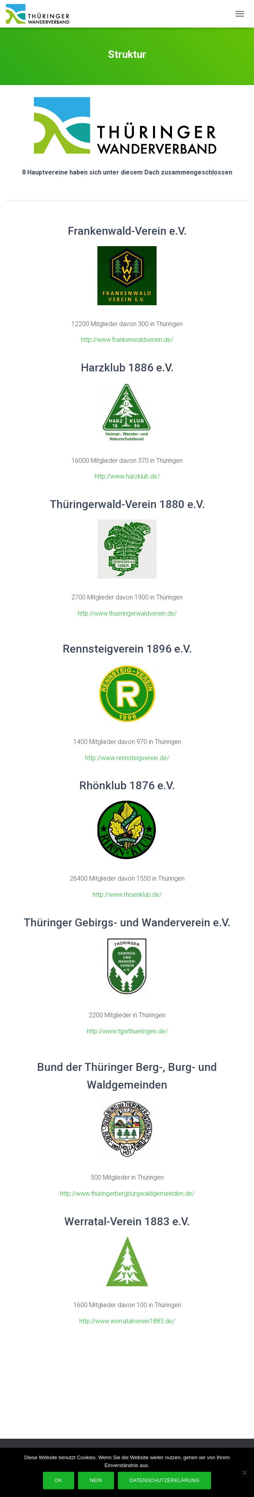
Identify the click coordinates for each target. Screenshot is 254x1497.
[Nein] (244, 1473)
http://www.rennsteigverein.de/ (127, 758)
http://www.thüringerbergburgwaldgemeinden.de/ (127, 1193)
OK (58, 1480)
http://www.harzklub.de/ (127, 476)
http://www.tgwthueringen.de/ (127, 1031)
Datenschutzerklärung (165, 1480)
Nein (96, 1480)
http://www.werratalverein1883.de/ (127, 1321)
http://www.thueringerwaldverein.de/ (127, 613)
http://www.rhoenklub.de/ (127, 894)
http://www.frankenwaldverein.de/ (127, 339)
